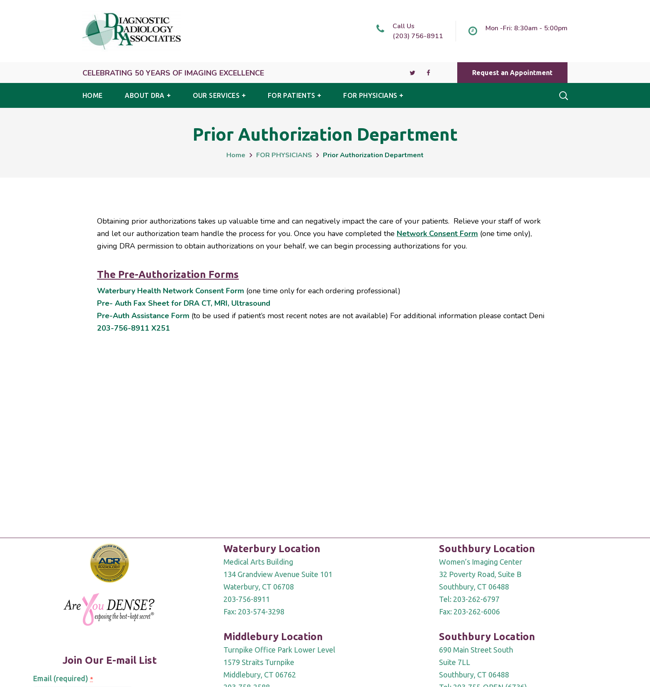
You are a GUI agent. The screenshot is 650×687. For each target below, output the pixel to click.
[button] (512, 72)
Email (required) (63, 678)
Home (235, 155)
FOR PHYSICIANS (284, 155)
